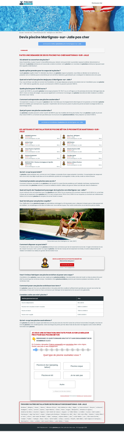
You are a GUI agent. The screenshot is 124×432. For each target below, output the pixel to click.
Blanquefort (75, 410)
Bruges (68, 410)
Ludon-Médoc (59, 422)
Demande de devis (67, 265)
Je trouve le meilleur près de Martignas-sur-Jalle (62, 44)
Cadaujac (36, 420)
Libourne (92, 408)
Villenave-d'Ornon (51, 408)
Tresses (66, 422)
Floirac (63, 410)
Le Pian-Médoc (77, 417)
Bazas (46, 420)
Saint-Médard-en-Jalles (64, 408)
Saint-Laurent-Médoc (47, 422)
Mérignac (30, 408)
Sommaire (24, 50)
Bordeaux (23, 408)
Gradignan (24, 410)
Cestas (57, 410)
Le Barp (61, 420)
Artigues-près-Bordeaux (52, 415)
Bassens (91, 415)
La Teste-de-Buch (83, 408)
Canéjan (23, 420)
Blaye (41, 420)
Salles (48, 417)
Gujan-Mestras (50, 410)
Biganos (42, 413)
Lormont (36, 410)
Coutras (88, 413)
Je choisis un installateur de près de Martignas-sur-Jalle (62, 122)
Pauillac (29, 420)
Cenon (30, 410)
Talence (42, 408)
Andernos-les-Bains (26, 413)
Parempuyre (24, 415)
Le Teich (23, 417)
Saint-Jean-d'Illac (83, 415)
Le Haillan (81, 413)
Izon (84, 417)
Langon (42, 415)
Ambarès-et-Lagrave (86, 410)
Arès (70, 417)
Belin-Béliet (80, 420)
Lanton (29, 417)
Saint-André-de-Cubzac (53, 413)
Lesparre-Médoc (63, 417)
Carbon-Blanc (99, 415)
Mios (75, 415)
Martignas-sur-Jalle (66, 415)
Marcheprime (24, 422)
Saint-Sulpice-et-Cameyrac (92, 420)
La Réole (37, 422)
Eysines (42, 410)
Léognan (64, 413)
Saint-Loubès (95, 413)
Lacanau (66, 420)
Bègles (74, 408)
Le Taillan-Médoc (73, 413)
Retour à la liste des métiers (62, 392)
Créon (31, 422)
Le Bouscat (99, 408)
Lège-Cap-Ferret (34, 415)
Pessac (36, 408)
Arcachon (36, 413)
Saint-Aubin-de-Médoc (39, 417)
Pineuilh (73, 420)
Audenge (54, 417)
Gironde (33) (28, 32)
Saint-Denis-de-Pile (92, 417)
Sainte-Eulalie (53, 420)
